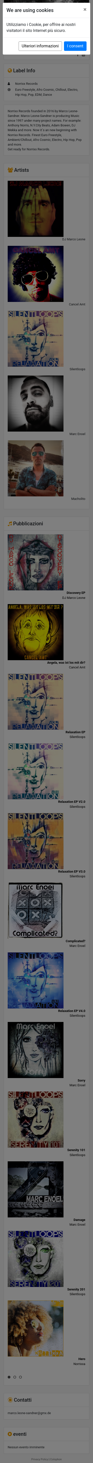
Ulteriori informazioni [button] (40, 46)
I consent (75, 46)
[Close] (85, 9)
